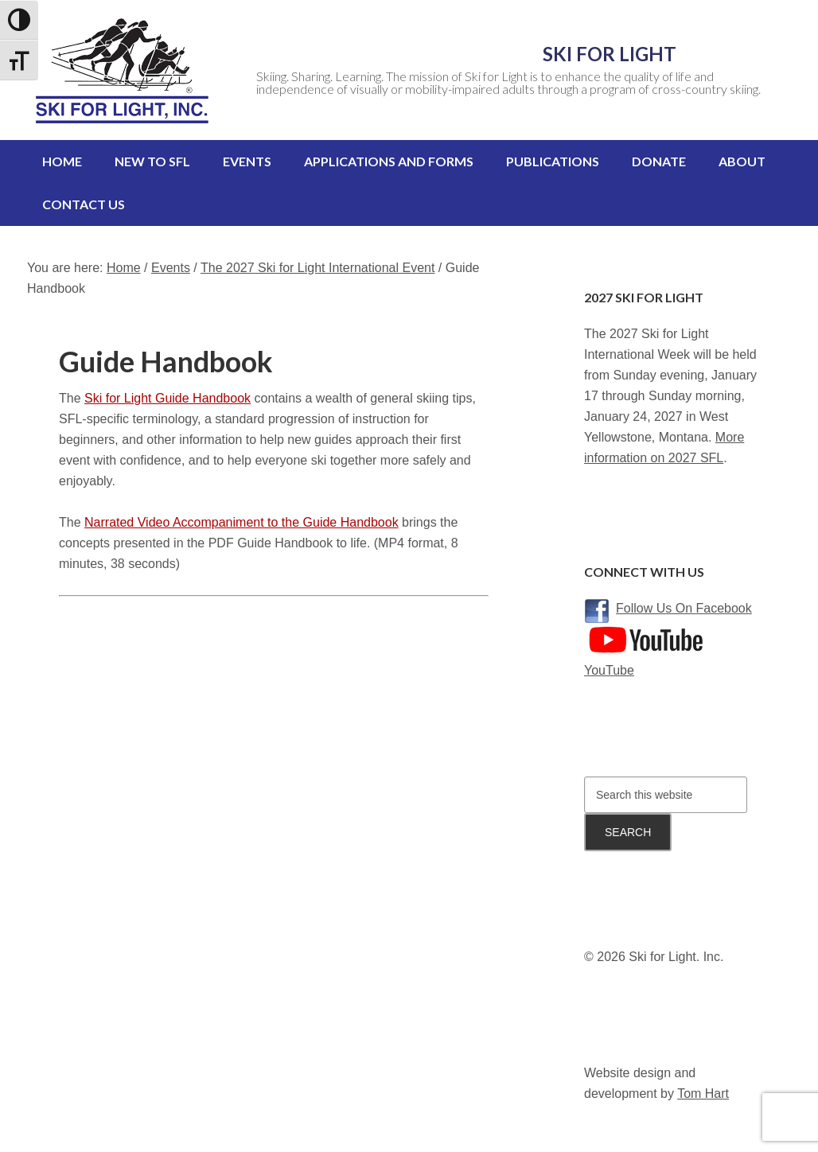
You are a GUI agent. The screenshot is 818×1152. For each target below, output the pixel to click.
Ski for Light (495, 53)
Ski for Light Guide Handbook (167, 382)
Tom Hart (703, 1077)
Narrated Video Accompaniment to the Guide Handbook (241, 506)
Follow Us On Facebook (684, 592)
